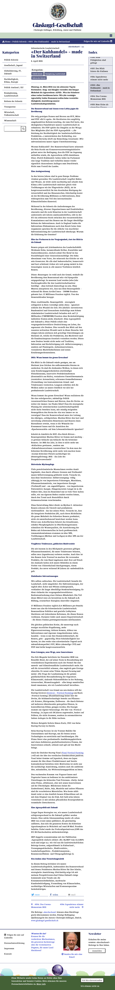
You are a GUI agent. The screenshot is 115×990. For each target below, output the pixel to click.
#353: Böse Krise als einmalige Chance (99, 106)
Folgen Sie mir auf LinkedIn (98, 41)
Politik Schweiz (19, 41)
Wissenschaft (10, 120)
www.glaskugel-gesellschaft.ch (44, 920)
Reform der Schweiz (39, 78)
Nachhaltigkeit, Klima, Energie (11, 80)
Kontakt (8, 953)
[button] (39, 894)
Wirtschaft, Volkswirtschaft (11, 113)
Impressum (9, 948)
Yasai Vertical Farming (72, 752)
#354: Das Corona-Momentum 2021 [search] (41, 905)
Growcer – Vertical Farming (60, 692)
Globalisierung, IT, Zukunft (12, 72)
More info (41, 983)
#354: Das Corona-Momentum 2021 (98, 97)
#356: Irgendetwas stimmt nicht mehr (99, 78)
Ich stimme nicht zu (90, 985)
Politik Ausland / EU (14, 87)
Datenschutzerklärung (14, 943)
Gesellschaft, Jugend (13, 65)
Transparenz (10, 106)
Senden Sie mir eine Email (72, 955)
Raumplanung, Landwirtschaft (55, 74)
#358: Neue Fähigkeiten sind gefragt (98, 60)
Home (6, 41)
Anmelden (97, 950)
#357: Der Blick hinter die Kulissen (99, 70)
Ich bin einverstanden (92, 980)
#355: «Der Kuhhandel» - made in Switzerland (100, 88)
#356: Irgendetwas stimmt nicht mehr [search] (71, 905)
